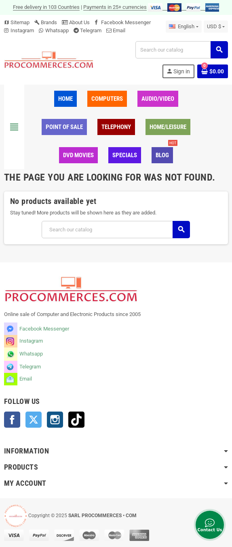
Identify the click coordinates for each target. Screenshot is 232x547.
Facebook (12, 420)
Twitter (33, 420)
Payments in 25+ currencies (115, 7)
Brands (45, 22)
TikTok (76, 420)
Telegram (90, 30)
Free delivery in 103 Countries (46, 7)
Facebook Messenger (126, 22)
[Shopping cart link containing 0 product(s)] (212, 71)
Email (119, 30)
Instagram (22, 30)
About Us (76, 22)
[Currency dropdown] (216, 27)
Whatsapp (57, 30)
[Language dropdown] (183, 27)
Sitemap (17, 22)
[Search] (181, 49)
